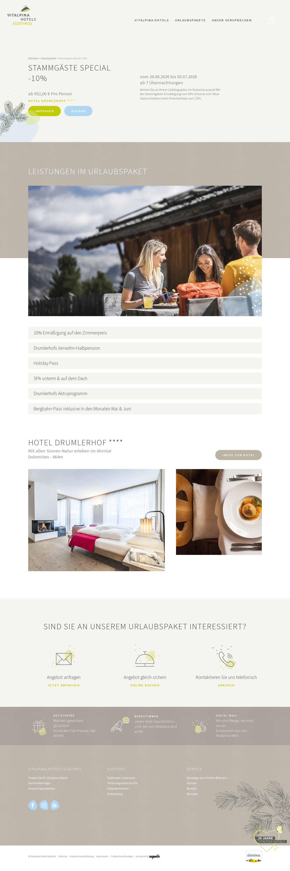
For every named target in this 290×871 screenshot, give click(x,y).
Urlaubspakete (190, 20)
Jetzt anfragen (64, 685)
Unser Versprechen (232, 20)
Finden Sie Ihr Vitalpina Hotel (47, 779)
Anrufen (226, 685)
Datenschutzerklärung (82, 857)
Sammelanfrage (39, 784)
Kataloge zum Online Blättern (207, 779)
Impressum (102, 857)
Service (194, 770)
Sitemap (62, 857)
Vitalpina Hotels (152, 20)
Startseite (33, 58)
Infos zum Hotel (238, 455)
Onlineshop (115, 794)
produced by (148, 857)
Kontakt (192, 794)
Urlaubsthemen (118, 789)
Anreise (192, 789)
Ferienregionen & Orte (122, 784)
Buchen (81, 111)
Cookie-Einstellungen (122, 857)
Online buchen (145, 685)
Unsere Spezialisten (41, 789)
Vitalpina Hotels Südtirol (56, 770)
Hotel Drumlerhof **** (51, 101)
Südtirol (117, 770)
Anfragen (45, 111)
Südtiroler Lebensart (121, 779)
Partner (192, 784)
